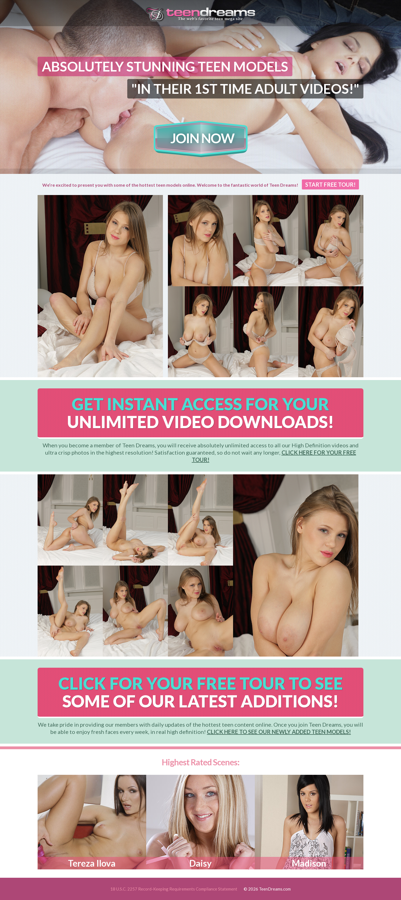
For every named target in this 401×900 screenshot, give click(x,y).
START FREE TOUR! (330, 184)
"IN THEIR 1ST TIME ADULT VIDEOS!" (245, 89)
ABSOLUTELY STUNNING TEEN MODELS (165, 66)
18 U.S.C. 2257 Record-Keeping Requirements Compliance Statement (173, 888)
